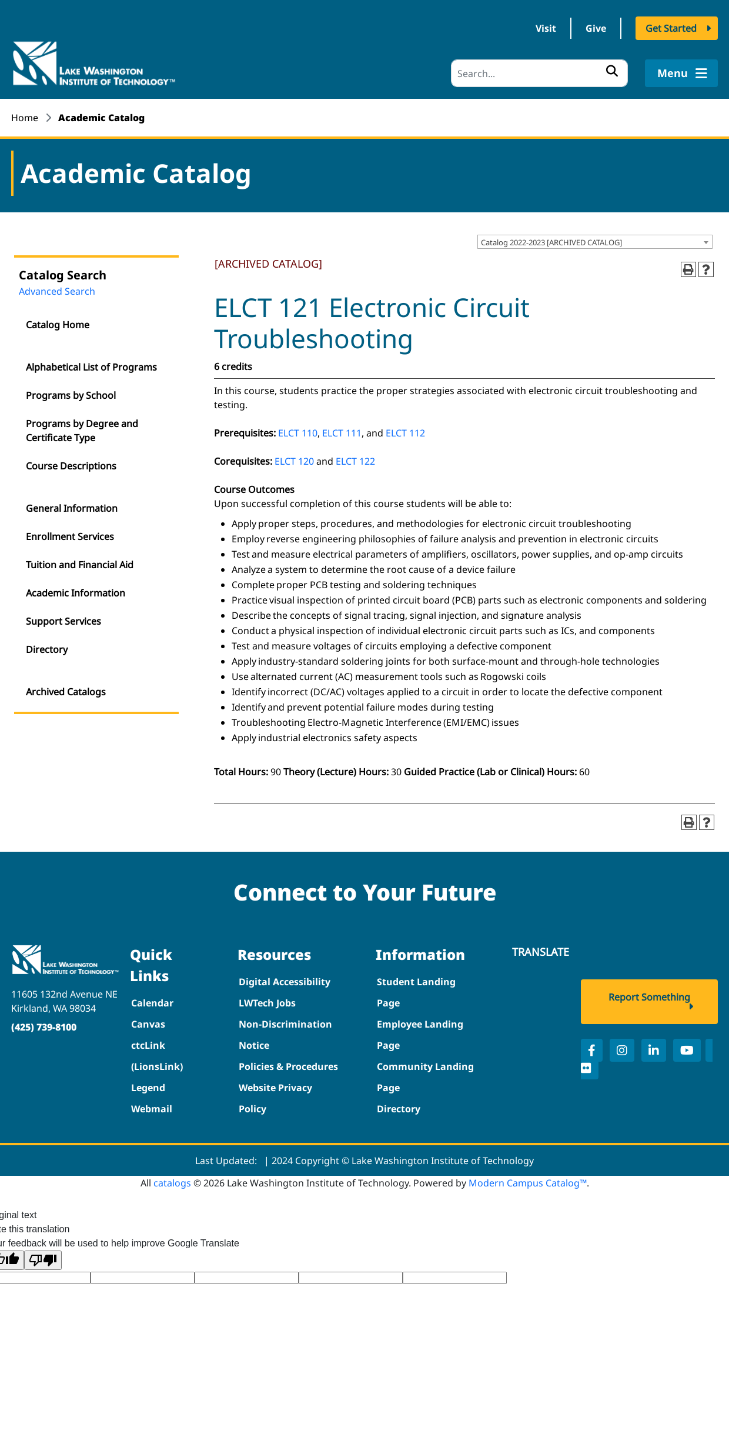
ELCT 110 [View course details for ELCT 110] (297, 432)
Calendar (152, 1002)
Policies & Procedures (288, 1066)
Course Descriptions (71, 465)
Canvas (148, 1024)
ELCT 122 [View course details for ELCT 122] (355, 461)
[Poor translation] (43, 1260)
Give (596, 28)
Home (24, 117)
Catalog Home (57, 324)
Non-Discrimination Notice (285, 1035)
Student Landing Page (416, 992)
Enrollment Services (70, 536)
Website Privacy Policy (275, 1098)
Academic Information (75, 592)
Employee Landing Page (420, 1035)
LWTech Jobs (267, 1002)
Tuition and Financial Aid (79, 564)
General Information (72, 508)
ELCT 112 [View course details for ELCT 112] (405, 432)
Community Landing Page (425, 1077)
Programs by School (71, 395)
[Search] (539, 73)
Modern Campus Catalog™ (528, 1182)
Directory (47, 649)
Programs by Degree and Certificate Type (82, 430)
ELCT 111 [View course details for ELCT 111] (342, 432)
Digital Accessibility (284, 981)
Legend (148, 1087)
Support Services (63, 621)
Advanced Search (57, 291)
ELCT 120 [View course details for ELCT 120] (294, 461)
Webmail (151, 1108)
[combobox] (595, 242)
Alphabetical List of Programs (91, 367)
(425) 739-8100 (43, 1027)
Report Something (649, 997)
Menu (681, 73)
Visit (546, 28)
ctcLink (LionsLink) (157, 1056)
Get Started (671, 28)
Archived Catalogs (66, 691)
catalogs (172, 1182)
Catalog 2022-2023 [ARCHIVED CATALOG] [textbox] (551, 242)
